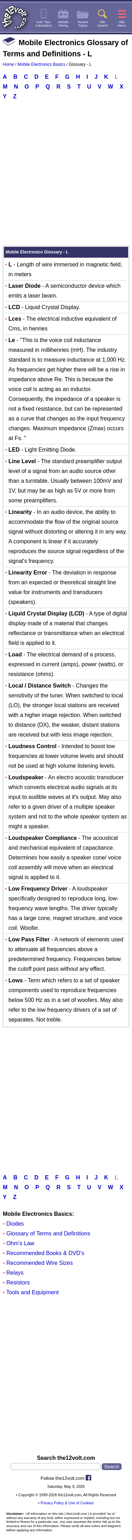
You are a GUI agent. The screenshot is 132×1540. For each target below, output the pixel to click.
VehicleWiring (63, 23)
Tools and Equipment (32, 1292)
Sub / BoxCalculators (43, 23)
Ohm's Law (20, 1243)
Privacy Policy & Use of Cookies (67, 1503)
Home (8, 64)
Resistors (18, 1282)
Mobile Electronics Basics (41, 64)
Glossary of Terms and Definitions (48, 1233)
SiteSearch (102, 23)
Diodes (15, 1224)
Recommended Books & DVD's (45, 1253)
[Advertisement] (66, 173)
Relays (15, 1273)
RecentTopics (83, 23)
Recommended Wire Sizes (39, 1263)
